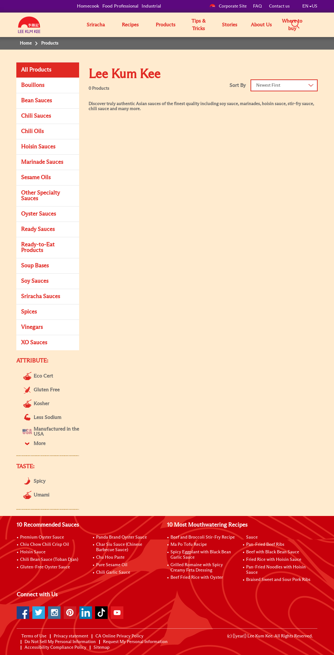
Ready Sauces (38, 229)
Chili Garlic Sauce (113, 572)
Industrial (151, 6)
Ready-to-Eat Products (38, 247)
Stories (229, 24)
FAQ (258, 6)
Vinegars (32, 327)
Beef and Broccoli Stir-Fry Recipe (202, 537)
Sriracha (96, 24)
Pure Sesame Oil (111, 565)
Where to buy (292, 25)
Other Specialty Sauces (40, 195)
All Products (36, 70)
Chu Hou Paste (110, 557)
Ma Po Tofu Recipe (188, 544)
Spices (29, 312)
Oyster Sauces (38, 214)
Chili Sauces (36, 116)
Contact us (279, 6)
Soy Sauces (34, 281)
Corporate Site (228, 6)
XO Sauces (34, 343)
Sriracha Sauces (40, 296)
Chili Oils (32, 131)
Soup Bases (35, 266)
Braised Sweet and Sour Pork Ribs (278, 579)
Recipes (130, 24)
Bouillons (32, 85)
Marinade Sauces (42, 162)
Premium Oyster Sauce (42, 537)
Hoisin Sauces (38, 147)
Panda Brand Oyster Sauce (121, 537)
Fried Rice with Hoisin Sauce (273, 559)
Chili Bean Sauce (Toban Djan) (49, 559)
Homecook (88, 6)
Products (165, 24)
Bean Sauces (36, 101)
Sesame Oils (36, 177)
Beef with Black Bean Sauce (272, 552)
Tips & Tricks (198, 25)
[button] (319, 24)
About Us (261, 24)
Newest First (268, 85)
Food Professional (120, 6)
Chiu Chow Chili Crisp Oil (44, 544)
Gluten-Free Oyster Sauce (45, 567)
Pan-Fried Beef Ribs (265, 544)
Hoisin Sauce (33, 552)
